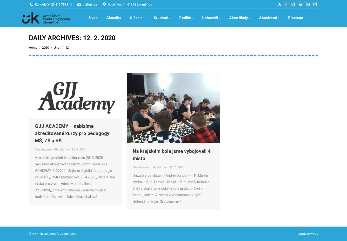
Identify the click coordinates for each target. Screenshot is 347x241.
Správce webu (308, 233)
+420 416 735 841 (60, 4)
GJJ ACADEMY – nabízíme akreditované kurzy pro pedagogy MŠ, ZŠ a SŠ (72, 133)
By (61, 149)
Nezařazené (43, 149)
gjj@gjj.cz (90, 4)
